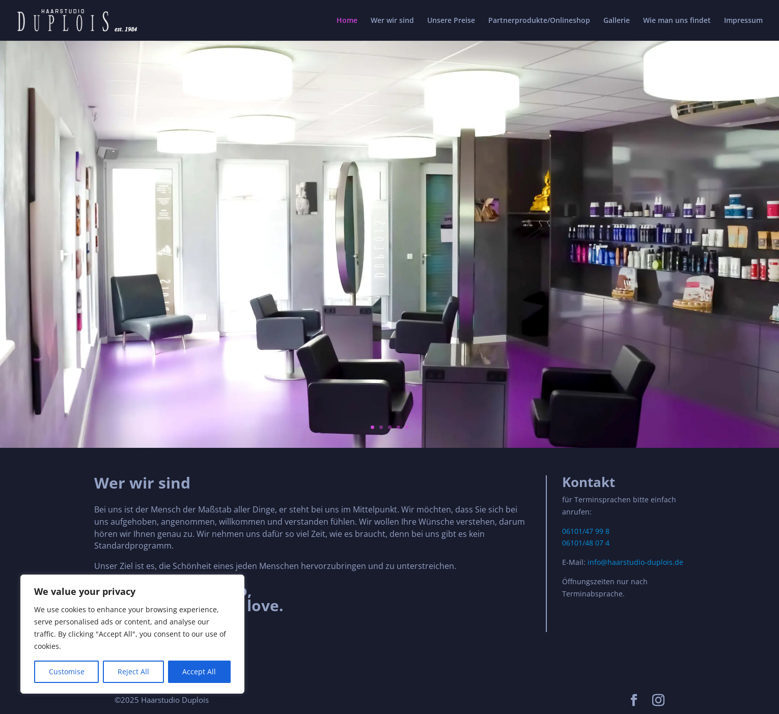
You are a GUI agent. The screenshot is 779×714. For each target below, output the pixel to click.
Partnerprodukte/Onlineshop (539, 21)
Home (347, 21)
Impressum (743, 21)
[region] (132, 634)
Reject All (133, 671)
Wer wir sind (392, 21)
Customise (67, 671)
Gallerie (616, 21)
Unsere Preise (451, 21)
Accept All (199, 671)
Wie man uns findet (677, 21)
